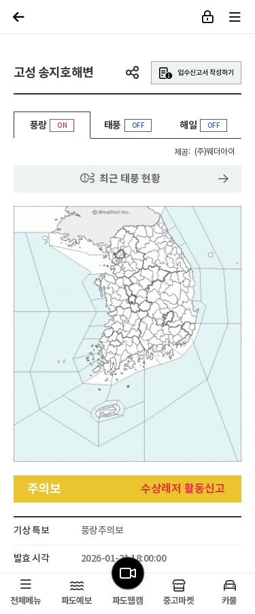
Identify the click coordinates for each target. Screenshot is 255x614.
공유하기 (132, 72)
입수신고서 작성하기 (196, 73)
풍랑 (52, 129)
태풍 (128, 125)
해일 (203, 125)
